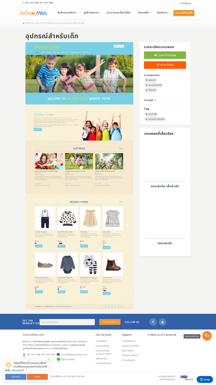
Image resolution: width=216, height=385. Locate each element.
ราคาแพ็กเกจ (101, 341)
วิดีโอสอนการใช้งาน (130, 355)
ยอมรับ (37, 376)
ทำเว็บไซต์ (40, 345)
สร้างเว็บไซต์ (165, 65)
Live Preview (165, 55)
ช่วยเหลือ (143, 12)
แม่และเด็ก (152, 80)
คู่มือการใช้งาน (128, 350)
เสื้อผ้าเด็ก (152, 90)
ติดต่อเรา (162, 12)
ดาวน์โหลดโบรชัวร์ (103, 363)
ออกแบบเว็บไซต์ (57, 341)
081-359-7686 (46, 2)
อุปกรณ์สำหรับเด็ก (155, 85)
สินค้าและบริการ (66, 12)
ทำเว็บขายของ (37, 348)
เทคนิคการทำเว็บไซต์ (130, 346)
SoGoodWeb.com (33, 334)
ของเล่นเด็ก (152, 114)
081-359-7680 (32, 2)
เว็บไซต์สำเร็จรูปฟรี (41, 341)
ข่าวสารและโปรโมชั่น (118, 12)
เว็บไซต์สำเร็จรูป (60, 348)
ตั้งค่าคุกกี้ (16, 376)
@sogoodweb (68, 359)
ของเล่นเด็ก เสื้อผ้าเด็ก (156, 119)
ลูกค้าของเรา (91, 12)
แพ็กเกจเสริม (101, 358)
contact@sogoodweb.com (74, 354)
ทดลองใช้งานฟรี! (183, 13)
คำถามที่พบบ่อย (128, 360)
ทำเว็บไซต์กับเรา (128, 341)
